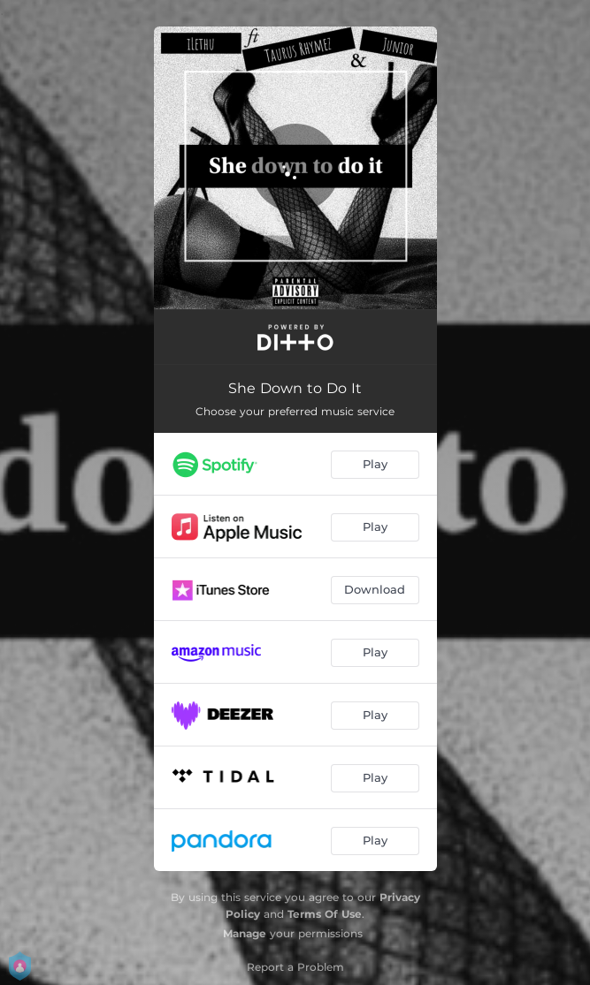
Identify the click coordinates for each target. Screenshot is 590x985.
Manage (244, 933)
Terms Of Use (324, 914)
